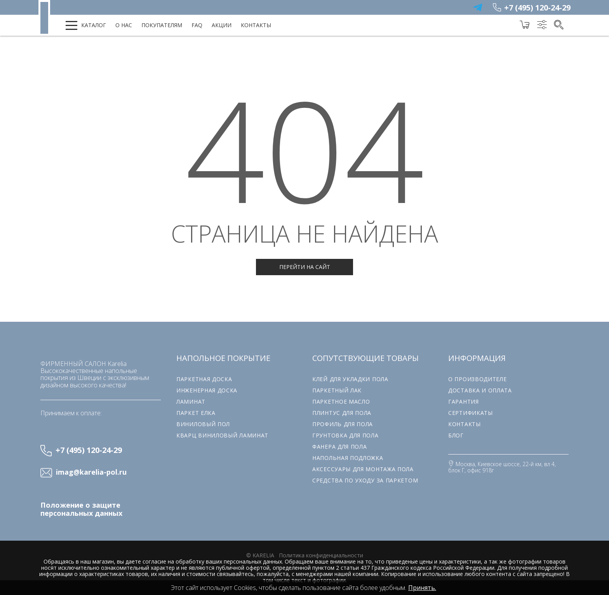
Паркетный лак (337, 390)
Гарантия (463, 401)
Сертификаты (470, 412)
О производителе (477, 379)
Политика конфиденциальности (321, 555)
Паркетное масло (341, 401)
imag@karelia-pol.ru (91, 472)
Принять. (422, 587)
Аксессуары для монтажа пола (363, 469)
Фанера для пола (339, 446)
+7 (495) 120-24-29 (537, 7)
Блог (456, 435)
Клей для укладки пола (350, 379)
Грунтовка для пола (345, 435)
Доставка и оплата (480, 390)
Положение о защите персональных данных (81, 509)
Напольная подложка (347, 457)
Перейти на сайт (304, 267)
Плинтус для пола (341, 412)
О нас (123, 25)
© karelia (260, 555)
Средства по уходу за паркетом (365, 480)
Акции (221, 25)
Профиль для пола (342, 424)
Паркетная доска (204, 379)
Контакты (256, 25)
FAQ (196, 25)
